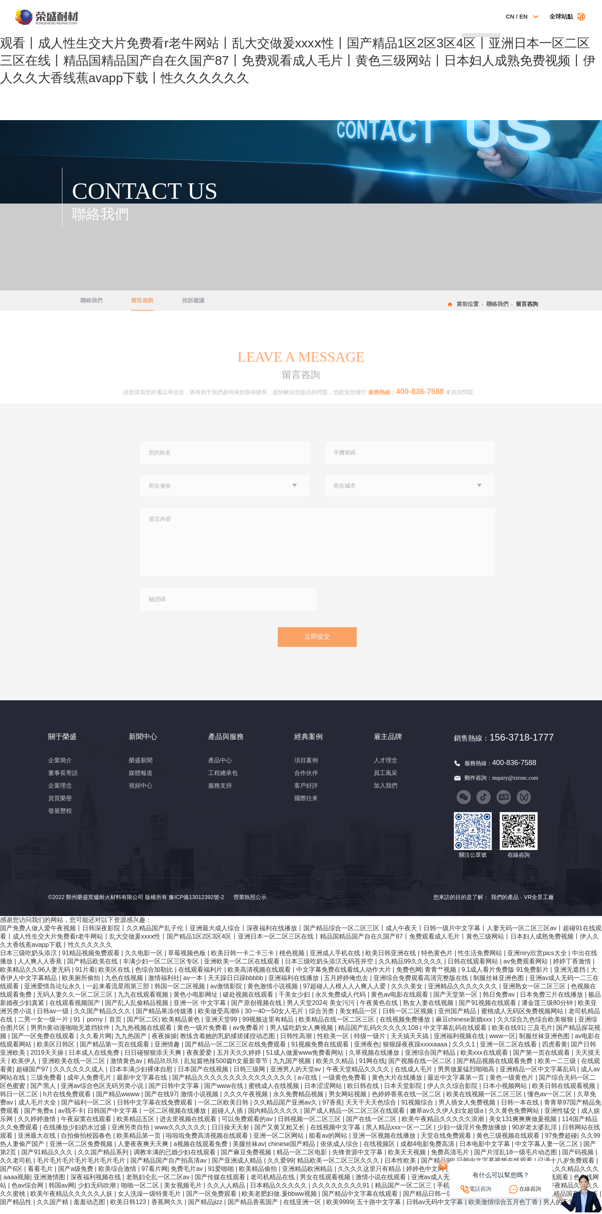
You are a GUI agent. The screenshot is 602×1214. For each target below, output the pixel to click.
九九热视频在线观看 (144, 1035)
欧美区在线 (115, 977)
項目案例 (306, 767)
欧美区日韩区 (56, 1051)
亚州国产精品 (458, 1018)
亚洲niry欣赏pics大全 (537, 960)
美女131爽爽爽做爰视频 (523, 1126)
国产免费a (39, 1118)
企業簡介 (60, 767)
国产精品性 (16, 1209)
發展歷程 (60, 818)
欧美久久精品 (336, 1068)
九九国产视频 (292, 1068)
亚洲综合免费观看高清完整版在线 (421, 985)
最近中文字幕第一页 (456, 1085)
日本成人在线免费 (95, 1060)
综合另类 (322, 1018)
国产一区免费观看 (212, 1201)
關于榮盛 (219, 16)
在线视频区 (380, 1151)
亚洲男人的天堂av (296, 1076)
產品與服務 (294, 16)
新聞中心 (257, 16)
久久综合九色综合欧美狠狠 (536, 1027)
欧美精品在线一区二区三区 (337, 1027)
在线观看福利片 (201, 977)
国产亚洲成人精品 (238, 1168)
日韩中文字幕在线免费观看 (155, 1110)
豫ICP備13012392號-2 (196, 904)
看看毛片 (41, 1176)
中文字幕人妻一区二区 (547, 1151)
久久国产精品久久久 (103, 1018)
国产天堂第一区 (456, 1002)
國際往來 (306, 805)
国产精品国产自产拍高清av (169, 1168)
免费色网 (408, 977)
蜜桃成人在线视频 (274, 1093)
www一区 (502, 1043)
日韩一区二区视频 (408, 1018)
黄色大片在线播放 (398, 1085)
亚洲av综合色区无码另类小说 (103, 1093)
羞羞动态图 (90, 1209)
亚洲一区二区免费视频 (81, 1151)
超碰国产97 (33, 1076)
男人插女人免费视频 (467, 1110)
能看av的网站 (329, 1143)
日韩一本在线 (520, 1110)
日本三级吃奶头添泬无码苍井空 (330, 968)
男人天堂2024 (306, 1010)
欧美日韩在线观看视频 (564, 1093)
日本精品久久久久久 (279, 1192)
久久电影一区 (144, 960)
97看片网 (154, 1176)
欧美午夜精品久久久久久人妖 (72, 1201)
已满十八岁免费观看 (567, 1168)
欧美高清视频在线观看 (260, 977)
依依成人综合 (340, 1151)
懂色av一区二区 (550, 1101)
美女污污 (342, 1010)
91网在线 (372, 1068)
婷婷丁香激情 (573, 968)
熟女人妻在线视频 (429, 1010)
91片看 (85, 977)
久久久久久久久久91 (341, 1192)
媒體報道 (140, 780)
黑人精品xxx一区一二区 (400, 1134)
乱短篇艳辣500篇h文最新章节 (226, 1068)
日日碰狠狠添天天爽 (153, 1060)
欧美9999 (339, 1209)
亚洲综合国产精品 (431, 1060)
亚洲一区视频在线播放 (384, 1143)
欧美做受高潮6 (219, 1018)
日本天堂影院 (403, 1093)
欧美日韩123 (129, 1209)
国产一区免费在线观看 (43, 1043)
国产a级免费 (76, 1176)
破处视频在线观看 (249, 1002)
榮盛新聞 (140, 767)
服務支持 (220, 793)
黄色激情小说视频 (273, 993)
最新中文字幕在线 (143, 1085)
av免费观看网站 (526, 968)
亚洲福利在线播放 (294, 985)
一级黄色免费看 (345, 1085)
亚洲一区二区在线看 (509, 1051)
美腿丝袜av (249, 1151)
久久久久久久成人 (79, 1076)
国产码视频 (578, 1159)
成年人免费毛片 (90, 1085)
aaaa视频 (17, 1184)
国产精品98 (437, 1168)
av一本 (193, 985)
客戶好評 (306, 793)
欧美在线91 (508, 1035)
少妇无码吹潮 (97, 1192)
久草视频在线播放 (375, 1060)
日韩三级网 (250, 1076)
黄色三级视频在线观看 (508, 1143)
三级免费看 (47, 1085)
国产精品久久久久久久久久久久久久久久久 (233, 1085)
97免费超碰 (561, 1143)
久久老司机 (16, 1168)
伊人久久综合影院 (453, 1093)
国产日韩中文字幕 (175, 1093)
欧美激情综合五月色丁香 (504, 1209)
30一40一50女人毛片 (275, 1018)
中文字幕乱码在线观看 (455, 1035)
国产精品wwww (118, 1101)
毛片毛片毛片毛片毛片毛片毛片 (82, 1168)
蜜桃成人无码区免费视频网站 (523, 1018)
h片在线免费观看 (67, 1101)
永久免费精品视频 (299, 1101)
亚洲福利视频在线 (460, 1043)
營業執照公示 (250, 904)
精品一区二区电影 (303, 1159)
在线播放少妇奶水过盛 (75, 1134)
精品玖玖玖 (164, 1068)
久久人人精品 (226, 1192)
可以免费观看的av (248, 1126)
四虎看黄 (554, 1051)
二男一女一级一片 (44, 1027)
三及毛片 (540, 1035)
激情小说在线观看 (382, 1184)
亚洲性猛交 (561, 1118)
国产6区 (12, 1176)
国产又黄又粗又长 (280, 1134)
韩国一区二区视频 (180, 993)
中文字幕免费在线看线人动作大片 (344, 977)
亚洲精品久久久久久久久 (463, 993)
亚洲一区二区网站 (279, 1143)
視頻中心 (140, 793)
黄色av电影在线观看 (400, 1002)
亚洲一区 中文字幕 (200, 1010)
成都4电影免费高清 (428, 1151)
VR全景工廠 (539, 904)
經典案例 (331, 16)
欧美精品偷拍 (258, 1176)
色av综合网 (28, 1192)
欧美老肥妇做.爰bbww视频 (280, 1201)
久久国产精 (53, 1209)
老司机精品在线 (273, 1184)
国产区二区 (142, 1027)
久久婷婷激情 (37, 1126)
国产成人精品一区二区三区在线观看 (355, 1118)
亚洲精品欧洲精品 (308, 1176)
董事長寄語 (63, 780)
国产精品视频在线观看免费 (495, 1068)
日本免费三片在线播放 (552, 1002)
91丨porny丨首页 (98, 1027)
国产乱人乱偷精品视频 (137, 1010)
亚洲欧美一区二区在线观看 (242, 968)
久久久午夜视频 (246, 1101)
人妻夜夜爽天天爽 (144, 1151)
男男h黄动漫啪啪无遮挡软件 (70, 1035)
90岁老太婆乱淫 (535, 1134)
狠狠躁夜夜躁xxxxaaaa (416, 1051)
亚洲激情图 (50, 1184)
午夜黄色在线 (379, 1010)
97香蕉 (332, 1110)
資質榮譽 (60, 805)
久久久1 (464, 1051)
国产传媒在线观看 (221, 1184)
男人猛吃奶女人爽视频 (302, 1035)
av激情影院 (227, 993)
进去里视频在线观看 (189, 1126)
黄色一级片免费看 (203, 1035)
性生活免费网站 (481, 960)
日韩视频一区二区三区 (310, 1126)
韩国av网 (61, 1192)
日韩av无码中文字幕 (435, 1209)
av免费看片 (249, 1035)
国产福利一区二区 (87, 1110)
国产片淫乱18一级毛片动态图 (516, 1159)
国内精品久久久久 (274, 1118)
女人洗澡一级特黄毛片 (150, 1201)
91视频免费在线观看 (320, 1051)
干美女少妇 (295, 1002)
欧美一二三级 (558, 1068)
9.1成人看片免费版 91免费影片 (505, 977)
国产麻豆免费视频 (247, 1159)
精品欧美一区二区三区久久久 (339, 1168)
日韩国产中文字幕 (113, 1118)
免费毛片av (187, 1176)
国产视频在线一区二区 (420, 1068)
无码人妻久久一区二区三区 (75, 1002)
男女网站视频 (348, 1101)
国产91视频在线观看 (488, 1010)
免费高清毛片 (450, 1159)
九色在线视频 (125, 985)
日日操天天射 (231, 1134)
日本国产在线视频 (204, 1076)
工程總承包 (223, 780)
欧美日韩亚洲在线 (391, 960)
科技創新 (368, 16)
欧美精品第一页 (139, 1143)
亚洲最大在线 (37, 1143)
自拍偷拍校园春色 (87, 1143)
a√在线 (308, 1085)
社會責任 (406, 16)
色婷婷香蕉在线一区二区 (407, 1101)
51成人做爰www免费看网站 (306, 1060)
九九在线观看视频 (144, 1002)
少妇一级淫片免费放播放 (472, 1134)
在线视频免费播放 (406, 1027)
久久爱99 (280, 1168)
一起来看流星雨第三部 (118, 993)
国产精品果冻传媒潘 (165, 1018)
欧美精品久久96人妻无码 (36, 977)
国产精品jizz (206, 1209)
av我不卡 (71, 1118)
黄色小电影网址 (196, 1002)
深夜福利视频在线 (96, 1184)
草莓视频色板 (187, 960)
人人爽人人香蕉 (41, 968)
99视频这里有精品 (269, 1027)
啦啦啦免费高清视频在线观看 (208, 1143)
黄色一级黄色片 (512, 1085)
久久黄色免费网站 (515, 1118)
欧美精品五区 (136, 1126)
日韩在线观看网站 (474, 968)
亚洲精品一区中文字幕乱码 (538, 1076)
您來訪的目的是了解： (461, 904)
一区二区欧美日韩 (224, 1110)
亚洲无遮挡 (570, 977)
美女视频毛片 (183, 1192)
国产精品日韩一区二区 (435, 1201)
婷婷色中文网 (426, 1176)
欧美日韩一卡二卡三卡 (243, 960)
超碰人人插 (228, 1118)
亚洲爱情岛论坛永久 (53, 993)
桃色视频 (292, 960)
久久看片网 (95, 1043)
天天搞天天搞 (410, 1043)
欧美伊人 (24, 1068)
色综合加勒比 (155, 977)
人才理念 (385, 767)
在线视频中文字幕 (336, 1134)
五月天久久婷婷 (240, 1060)
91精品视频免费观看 (91, 960)
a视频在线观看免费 (201, 1151)
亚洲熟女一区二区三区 (534, 993)
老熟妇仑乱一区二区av (158, 1184)
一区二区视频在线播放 (175, 1118)
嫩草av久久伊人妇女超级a (447, 1118)
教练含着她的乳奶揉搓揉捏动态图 (228, 1043)
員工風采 (385, 780)
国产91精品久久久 (47, 1159)
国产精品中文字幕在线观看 (360, 1201)
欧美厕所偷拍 (82, 985)
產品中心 (220, 767)
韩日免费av (499, 1002)
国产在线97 (161, 1101)
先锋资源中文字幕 (358, 1159)
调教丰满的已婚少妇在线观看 (175, 1159)
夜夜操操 (164, 1043)
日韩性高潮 (296, 1043)
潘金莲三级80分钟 (547, 1010)
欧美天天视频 (407, 1159)
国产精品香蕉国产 (254, 1209)
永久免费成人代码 (341, 1002)
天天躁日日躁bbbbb (236, 985)
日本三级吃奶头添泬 (29, 960)
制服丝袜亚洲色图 (499, 985)
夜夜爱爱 (199, 1060)
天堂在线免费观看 (447, 1143)
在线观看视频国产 (75, 1010)
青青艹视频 (441, 977)
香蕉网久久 (167, 1209)
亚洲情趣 (167, 1051)
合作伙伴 (306, 780)
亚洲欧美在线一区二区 (74, 1068)
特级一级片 (370, 1043)
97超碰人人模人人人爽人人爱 (345, 993)
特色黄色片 (437, 960)
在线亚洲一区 (303, 1209)
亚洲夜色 (366, 1051)
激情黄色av (127, 1068)
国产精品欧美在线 (93, 968)
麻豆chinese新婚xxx (465, 1027)
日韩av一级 (53, 1018)
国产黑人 (43, 1093)
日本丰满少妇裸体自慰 (141, 1076)
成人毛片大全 (38, 1110)
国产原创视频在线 (257, 1010)
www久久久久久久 (181, 1134)
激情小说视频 (200, 1101)
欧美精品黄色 (181, 1027)
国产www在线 (224, 1093)
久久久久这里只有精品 (370, 1176)
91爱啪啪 (221, 1176)
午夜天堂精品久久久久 (358, 1076)
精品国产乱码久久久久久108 (379, 1035)
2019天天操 (47, 1060)
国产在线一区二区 (372, 1126)
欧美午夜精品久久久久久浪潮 (443, 1126)
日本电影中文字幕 (485, 1151)
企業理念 (60, 793)
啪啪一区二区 (140, 1192)
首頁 (182, 16)
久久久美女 (407, 993)
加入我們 (385, 793)
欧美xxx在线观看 (485, 1060)
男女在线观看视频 (326, 1184)
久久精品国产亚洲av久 (286, 1110)
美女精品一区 (359, 1018)
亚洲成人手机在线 (336, 960)
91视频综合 (418, 1110)
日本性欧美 (401, 1168)
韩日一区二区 (20, 1101)
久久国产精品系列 (104, 1159)
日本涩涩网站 (324, 1093)
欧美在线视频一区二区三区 (485, 1101)
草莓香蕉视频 (491, 1201)
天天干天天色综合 (372, 1110)
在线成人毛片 (414, 1076)
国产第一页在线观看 (542, 1060)
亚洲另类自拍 (131, 1134)
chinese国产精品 (292, 1151)
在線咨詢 (530, 1189)
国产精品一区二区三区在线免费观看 (236, 1051)
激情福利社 (164, 985)
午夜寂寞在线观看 (87, 1126)
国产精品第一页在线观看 (115, 1051)
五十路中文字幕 (380, 1209)
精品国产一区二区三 (404, 1192)
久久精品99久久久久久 (411, 968)
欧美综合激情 (118, 1176)
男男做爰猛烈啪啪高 (467, 1076)
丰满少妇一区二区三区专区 (161, 968)
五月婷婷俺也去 (347, 985)
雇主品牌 (443, 16)
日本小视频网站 (506, 1093)
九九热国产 (131, 1043)
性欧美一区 (333, 1043)
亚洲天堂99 (222, 1027)
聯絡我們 (480, 16)
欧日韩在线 (363, 1093)
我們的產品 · (506, 904)
